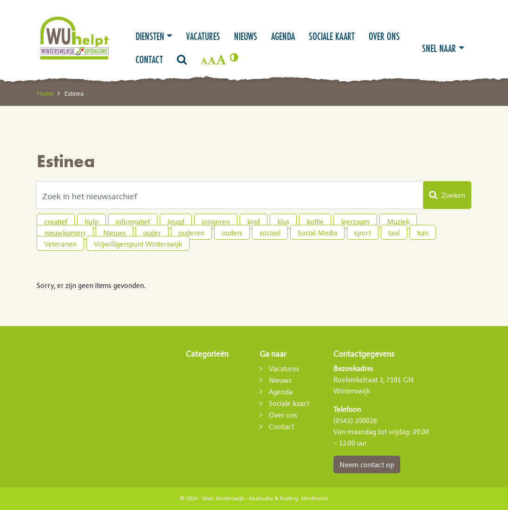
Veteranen (60, 243)
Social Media (317, 232)
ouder (152, 232)
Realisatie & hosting (273, 498)
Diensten (150, 36)
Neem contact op (366, 464)
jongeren (216, 221)
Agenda (283, 36)
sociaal (270, 232)
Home (45, 93)
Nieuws (245, 36)
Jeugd (175, 221)
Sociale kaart (332, 36)
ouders (231, 232)
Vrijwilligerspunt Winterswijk (138, 243)
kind (253, 221)
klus (283, 221)
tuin (423, 232)
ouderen (191, 232)
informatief (133, 221)
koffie (315, 221)
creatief (55, 221)
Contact (149, 59)
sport (362, 232)
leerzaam (355, 221)
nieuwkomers (65, 232)
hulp (91, 221)
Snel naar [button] (439, 48)
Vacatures (203, 36)
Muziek (398, 221)
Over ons (384, 36)
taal (394, 232)
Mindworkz (314, 498)
